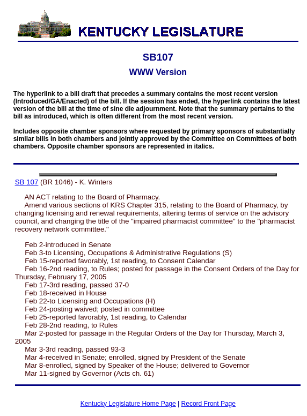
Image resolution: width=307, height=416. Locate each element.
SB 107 (27, 182)
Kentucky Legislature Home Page (128, 403)
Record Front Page (208, 403)
